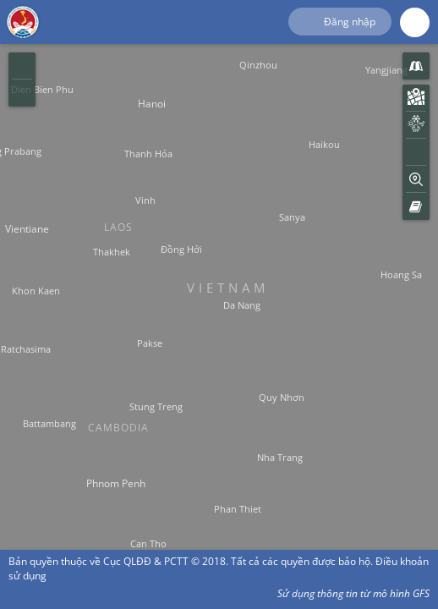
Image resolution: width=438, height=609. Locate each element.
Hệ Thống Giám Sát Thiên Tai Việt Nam (22, 20)
